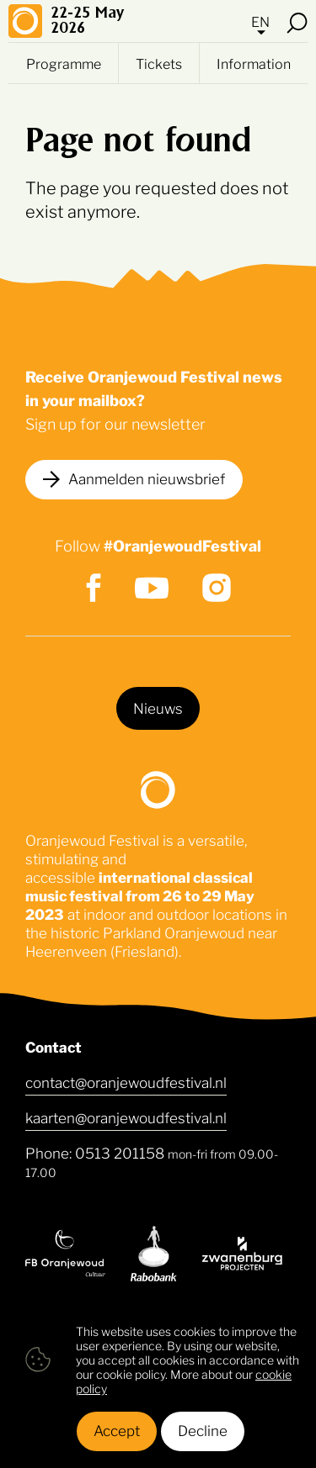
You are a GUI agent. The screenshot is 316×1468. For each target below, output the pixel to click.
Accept (117, 1429)
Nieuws (158, 707)
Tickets (159, 63)
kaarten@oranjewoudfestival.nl (126, 1116)
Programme (63, 63)
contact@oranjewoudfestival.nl (126, 1081)
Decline (203, 1429)
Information (254, 63)
